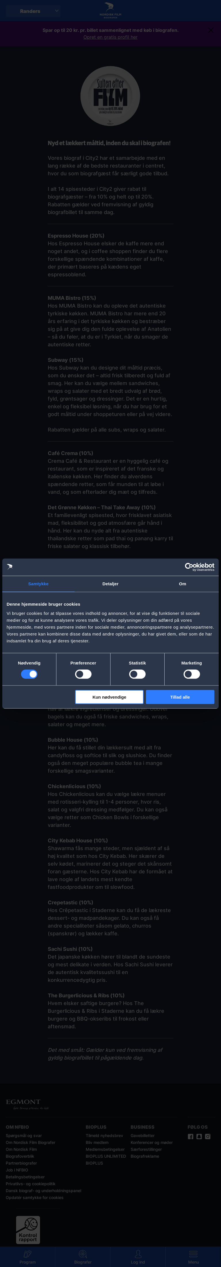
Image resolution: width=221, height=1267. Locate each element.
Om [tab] (182, 583)
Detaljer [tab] (110, 583)
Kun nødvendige (109, 696)
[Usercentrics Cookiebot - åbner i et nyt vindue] (189, 567)
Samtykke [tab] (38, 583)
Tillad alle (180, 696)
